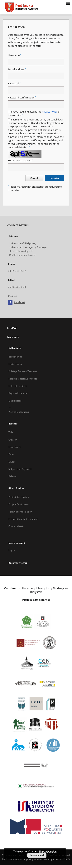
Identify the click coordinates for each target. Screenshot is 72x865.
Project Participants (19, 504)
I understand (37, 855)
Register (54, 178)
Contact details (16, 526)
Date (11, 454)
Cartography (15, 364)
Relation (12, 476)
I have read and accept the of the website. (34, 113)
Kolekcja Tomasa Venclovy (22, 371)
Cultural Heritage (17, 386)
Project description (18, 497)
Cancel (34, 178)
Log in (11, 550)
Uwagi (11, 461)
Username (14, 55)
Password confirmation (22, 97)
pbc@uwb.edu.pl (17, 287)
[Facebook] (10, 302)
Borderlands (15, 356)
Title (10, 432)
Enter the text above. (20, 160)
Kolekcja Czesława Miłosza (22, 378)
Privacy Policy (49, 111)
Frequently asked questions (23, 519)
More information (47, 851)
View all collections (18, 411)
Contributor (14, 447)
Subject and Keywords (20, 469)
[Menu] (67, 3)
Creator (12, 439)
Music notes (15, 400)
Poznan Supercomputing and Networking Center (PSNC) (38, 859)
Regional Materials (18, 393)
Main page (13, 337)
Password (14, 83)
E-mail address (17, 69)
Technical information (20, 511)
